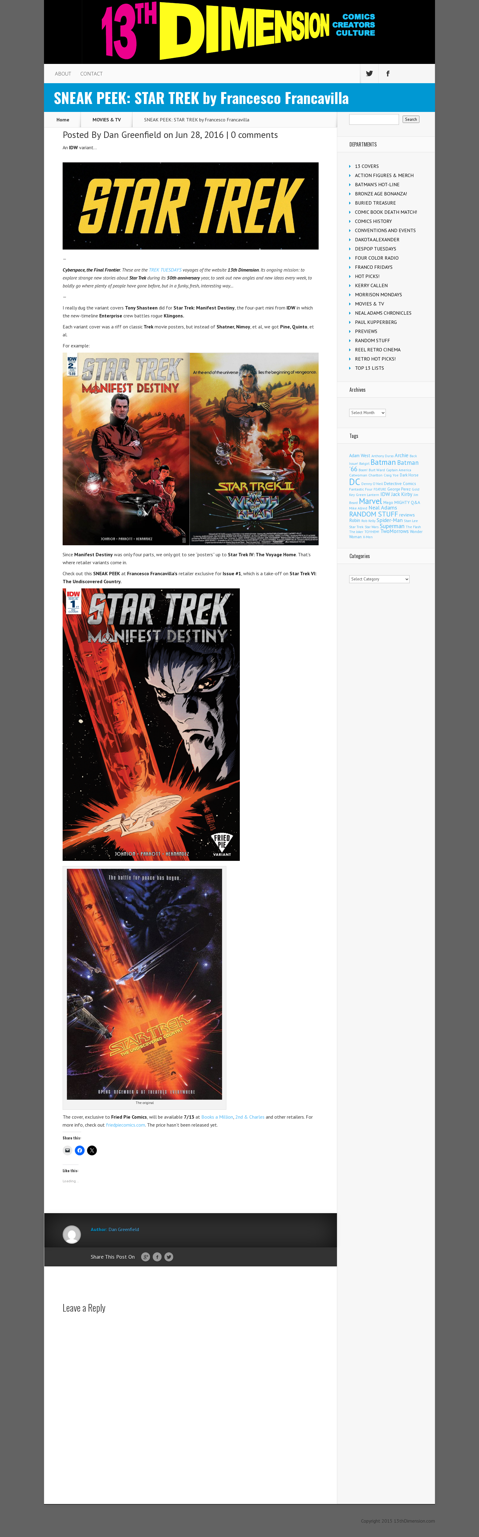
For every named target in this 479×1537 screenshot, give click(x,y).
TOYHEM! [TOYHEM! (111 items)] (371, 531)
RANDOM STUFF (372, 340)
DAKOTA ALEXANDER (377, 239)
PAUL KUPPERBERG (376, 322)
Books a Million (217, 1117)
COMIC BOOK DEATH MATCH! (386, 212)
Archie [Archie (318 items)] (401, 455)
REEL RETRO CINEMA (377, 349)
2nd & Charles (250, 1117)
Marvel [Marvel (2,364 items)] (370, 501)
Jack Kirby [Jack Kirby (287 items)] (401, 494)
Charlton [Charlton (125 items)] (375, 474)
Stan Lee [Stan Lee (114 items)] (411, 520)
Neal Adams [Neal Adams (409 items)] (382, 507)
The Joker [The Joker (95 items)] (356, 532)
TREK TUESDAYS (165, 270)
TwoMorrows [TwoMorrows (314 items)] (394, 531)
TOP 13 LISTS (369, 368)
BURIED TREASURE (375, 203)
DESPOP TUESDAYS (375, 249)
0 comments (254, 134)
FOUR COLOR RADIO (377, 258)
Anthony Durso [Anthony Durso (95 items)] (382, 456)
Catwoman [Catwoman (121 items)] (358, 475)
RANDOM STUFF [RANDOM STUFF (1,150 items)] (373, 513)
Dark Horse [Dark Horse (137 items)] (409, 475)
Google (145, 1257)
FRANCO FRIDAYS (374, 267)
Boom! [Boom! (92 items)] (363, 470)
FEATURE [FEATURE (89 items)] (380, 489)
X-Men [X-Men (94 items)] (368, 537)
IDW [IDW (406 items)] (385, 494)
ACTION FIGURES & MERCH (384, 175)
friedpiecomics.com (125, 1125)
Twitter (169, 1257)
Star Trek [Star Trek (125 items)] (356, 526)
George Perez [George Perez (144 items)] (399, 489)
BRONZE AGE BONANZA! (381, 194)
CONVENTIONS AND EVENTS (385, 230)
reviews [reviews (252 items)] (407, 515)
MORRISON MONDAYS (378, 294)
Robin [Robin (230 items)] (354, 520)
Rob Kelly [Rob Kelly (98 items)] (368, 521)
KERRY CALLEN (371, 285)
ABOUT (63, 73)
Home (63, 120)
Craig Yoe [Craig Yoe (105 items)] (391, 475)
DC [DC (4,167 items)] (354, 481)
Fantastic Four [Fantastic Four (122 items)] (360, 489)
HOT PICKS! (367, 276)
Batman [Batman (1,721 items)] (383, 462)
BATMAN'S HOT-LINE (377, 184)
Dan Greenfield (132, 134)
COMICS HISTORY (373, 221)
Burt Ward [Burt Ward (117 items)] (377, 470)
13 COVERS (367, 166)
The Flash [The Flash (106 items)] (413, 526)
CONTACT (91, 73)
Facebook (157, 1257)
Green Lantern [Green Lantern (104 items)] (367, 494)
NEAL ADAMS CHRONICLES (383, 313)
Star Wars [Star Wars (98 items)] (371, 527)
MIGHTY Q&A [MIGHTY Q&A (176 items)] (407, 502)
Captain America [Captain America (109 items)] (398, 470)
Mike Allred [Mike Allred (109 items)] (358, 508)
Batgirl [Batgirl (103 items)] (364, 463)
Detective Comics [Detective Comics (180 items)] (400, 483)
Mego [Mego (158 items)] (388, 502)
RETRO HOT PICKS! (375, 359)
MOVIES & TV (107, 120)
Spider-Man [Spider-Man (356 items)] (390, 520)
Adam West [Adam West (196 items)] (359, 455)
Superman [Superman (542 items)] (392, 526)
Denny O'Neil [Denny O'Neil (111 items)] (372, 483)
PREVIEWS (366, 331)
